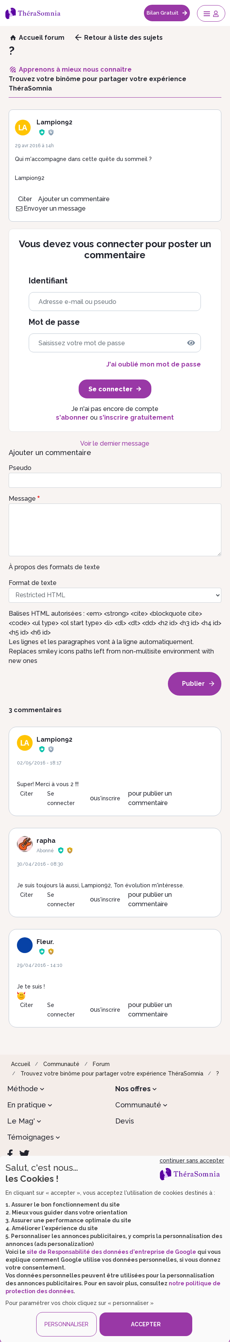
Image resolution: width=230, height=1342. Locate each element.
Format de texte (33, 583)
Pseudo (20, 468)
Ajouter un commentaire (74, 199)
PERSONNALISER (66, 1324)
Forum (101, 1064)
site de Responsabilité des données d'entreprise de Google (111, 1252)
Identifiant (48, 280)
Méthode (22, 1089)
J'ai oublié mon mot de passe (153, 364)
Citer (25, 199)
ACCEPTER (146, 1324)
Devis (124, 1121)
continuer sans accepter (192, 1160)
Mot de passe (54, 322)
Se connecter (61, 798)
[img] (191, 342)
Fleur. (45, 942)
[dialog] (115, 1249)
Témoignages (30, 1137)
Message (22, 498)
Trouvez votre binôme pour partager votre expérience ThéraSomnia (111, 1073)
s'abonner (72, 417)
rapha (46, 840)
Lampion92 (54, 122)
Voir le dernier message (114, 443)
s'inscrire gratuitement (136, 417)
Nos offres (133, 1089)
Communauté (61, 1064)
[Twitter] (24, 1154)
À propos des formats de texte (54, 567)
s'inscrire (109, 798)
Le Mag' (21, 1121)
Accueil (20, 1064)
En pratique (26, 1105)
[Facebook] (10, 1154)
